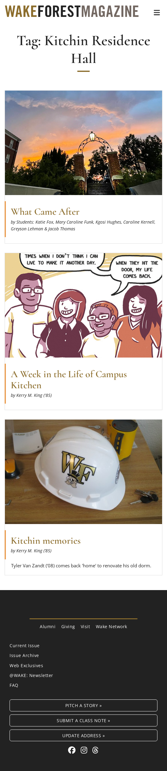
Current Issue (25, 645)
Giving (68, 626)
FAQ (14, 685)
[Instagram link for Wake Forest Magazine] (85, 750)
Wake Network (111, 626)
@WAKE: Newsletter (31, 675)
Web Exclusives (26, 665)
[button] (157, 12)
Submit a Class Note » (83, 720)
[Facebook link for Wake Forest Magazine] (73, 750)
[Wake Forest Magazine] (72, 12)
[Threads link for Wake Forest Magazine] (95, 750)
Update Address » (83, 735)
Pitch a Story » (83, 705)
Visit (85, 626)
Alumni (47, 626)
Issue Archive (24, 655)
